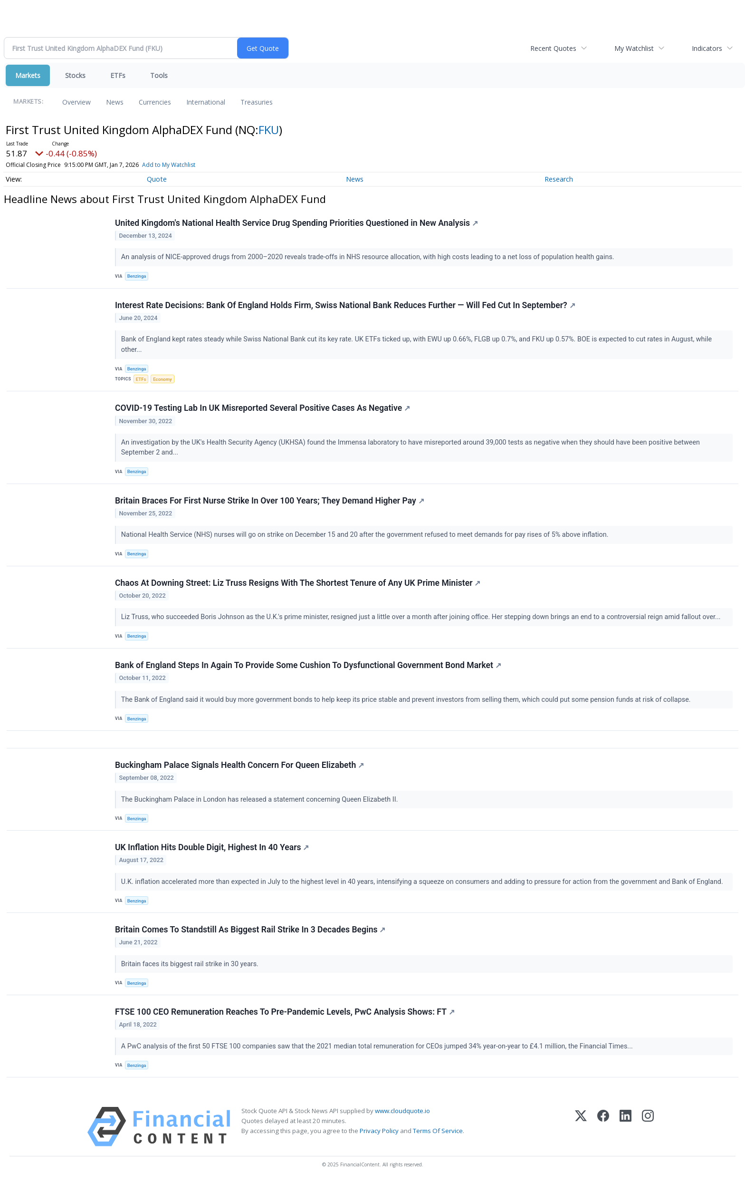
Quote (157, 179)
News (115, 102)
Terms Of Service (438, 1130)
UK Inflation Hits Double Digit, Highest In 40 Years (212, 847)
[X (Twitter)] (581, 1126)
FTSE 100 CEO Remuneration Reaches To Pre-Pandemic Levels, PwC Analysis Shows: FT (285, 1012)
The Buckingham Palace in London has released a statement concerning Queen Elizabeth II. (260, 799)
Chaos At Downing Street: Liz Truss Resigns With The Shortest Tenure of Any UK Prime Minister (297, 583)
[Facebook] (603, 1126)
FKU (268, 129)
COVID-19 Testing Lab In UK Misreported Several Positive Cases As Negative (262, 408)
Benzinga (136, 276)
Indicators (707, 48)
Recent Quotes (553, 48)
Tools (159, 75)
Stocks (75, 75)
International (205, 102)
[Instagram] (648, 1126)
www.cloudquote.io (402, 1110)
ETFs (117, 75)
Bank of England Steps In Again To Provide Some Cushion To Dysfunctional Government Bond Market (308, 665)
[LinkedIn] (625, 1126)
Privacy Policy (379, 1130)
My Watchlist (634, 48)
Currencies (155, 102)
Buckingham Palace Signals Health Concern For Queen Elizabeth (239, 765)
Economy (162, 379)
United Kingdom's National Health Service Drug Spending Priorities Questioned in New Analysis (296, 223)
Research (558, 179)
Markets (27, 75)
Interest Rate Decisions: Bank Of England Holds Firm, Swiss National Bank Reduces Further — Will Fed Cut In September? (345, 305)
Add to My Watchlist (168, 165)
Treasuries (256, 102)
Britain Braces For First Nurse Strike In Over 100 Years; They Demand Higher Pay (269, 500)
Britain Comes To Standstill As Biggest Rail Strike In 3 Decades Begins (250, 929)
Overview (76, 102)
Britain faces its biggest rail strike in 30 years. (190, 964)
